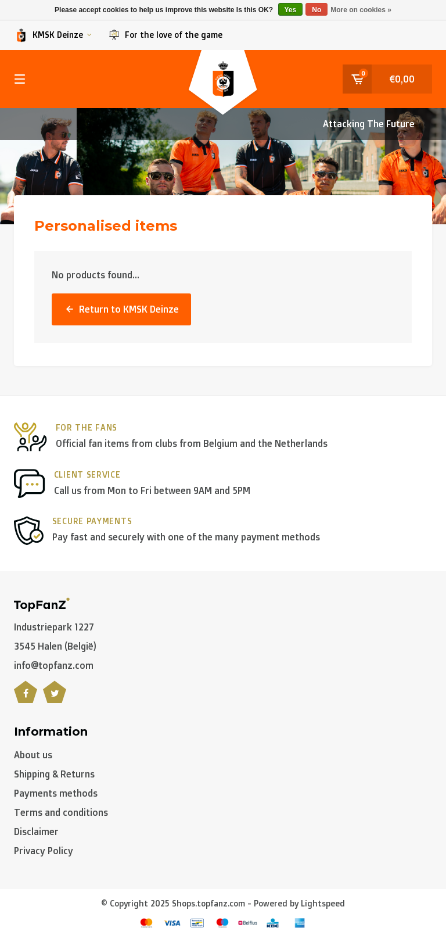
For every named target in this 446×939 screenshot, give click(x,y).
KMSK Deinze (53, 35)
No (316, 10)
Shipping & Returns (54, 774)
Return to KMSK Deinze (121, 309)
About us (33, 755)
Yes (291, 10)
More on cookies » (360, 10)
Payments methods (56, 793)
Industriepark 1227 (54, 627)
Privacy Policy (43, 850)
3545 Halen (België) (55, 646)
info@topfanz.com (53, 665)
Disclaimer (36, 831)
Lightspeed (323, 903)
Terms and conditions (61, 812)
